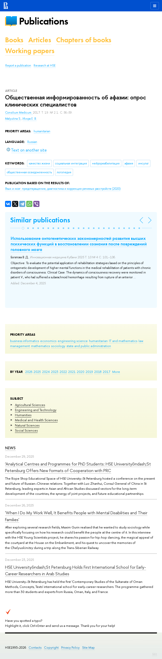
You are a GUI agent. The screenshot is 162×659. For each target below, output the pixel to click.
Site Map (88, 647)
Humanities (23, 415)
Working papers (29, 50)
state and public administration (88, 346)
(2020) (63, 189)
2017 (106, 371)
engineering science (73, 340)
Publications (43, 21)
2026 (28, 371)
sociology (58, 346)
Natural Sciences (27, 425)
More (116, 371)
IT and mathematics (123, 340)
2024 (46, 371)
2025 (37, 371)
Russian (32, 142)
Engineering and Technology (35, 410)
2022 (63, 371)
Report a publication (18, 65)
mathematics (40, 346)
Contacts (35, 647)
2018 (98, 371)
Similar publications (40, 220)
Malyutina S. (13, 119)
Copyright (51, 647)
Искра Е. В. (29, 119)
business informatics (24, 340)
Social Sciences (26, 430)
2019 (89, 371)
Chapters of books (83, 39)
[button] (23, 228)
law (140, 340)
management (20, 346)
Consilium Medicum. (19, 113)
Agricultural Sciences (30, 404)
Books (14, 39)
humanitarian (98, 340)
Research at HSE (45, 65)
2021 (72, 371)
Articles (39, 39)
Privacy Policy (70, 647)
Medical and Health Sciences (36, 420)
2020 (80, 371)
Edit (154, 654)
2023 (54, 371)
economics (48, 340)
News (10, 448)
